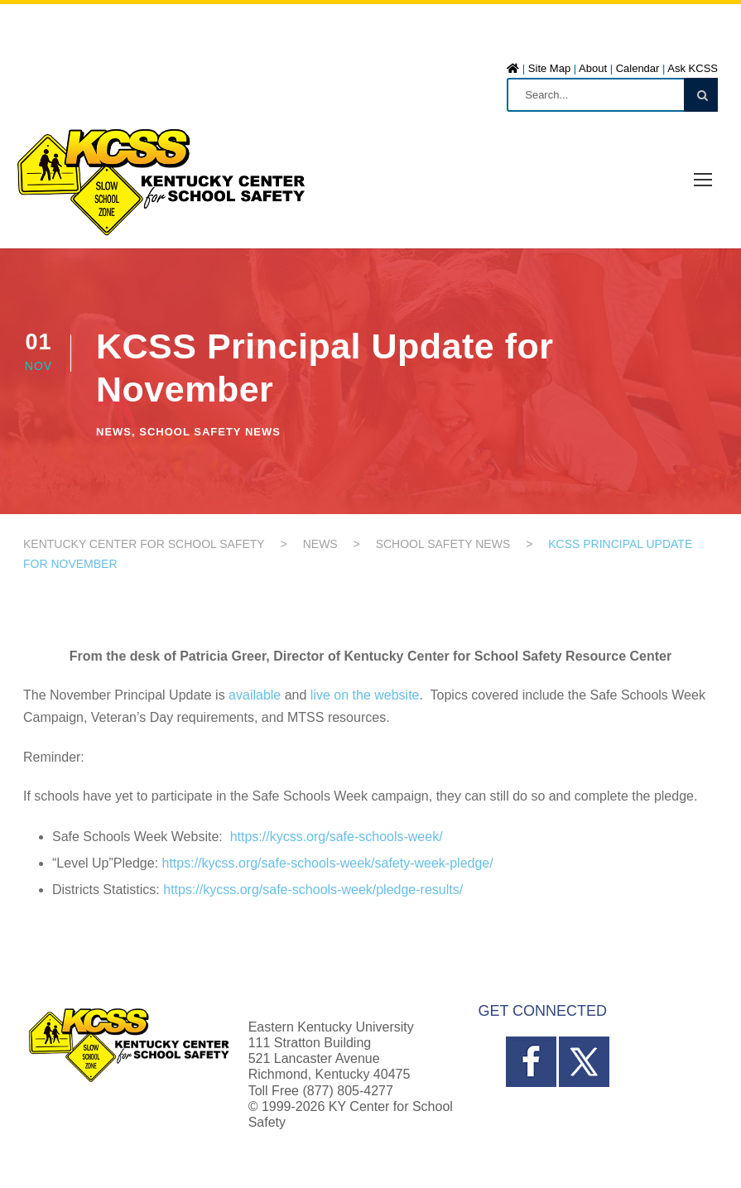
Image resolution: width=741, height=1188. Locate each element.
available (255, 695)
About (593, 68)
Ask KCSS (692, 68)
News (114, 432)
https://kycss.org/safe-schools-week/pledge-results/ (313, 890)
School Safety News (210, 432)
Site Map (549, 68)
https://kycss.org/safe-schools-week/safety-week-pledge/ (327, 863)
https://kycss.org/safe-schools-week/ (336, 837)
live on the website (365, 695)
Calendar (638, 68)
